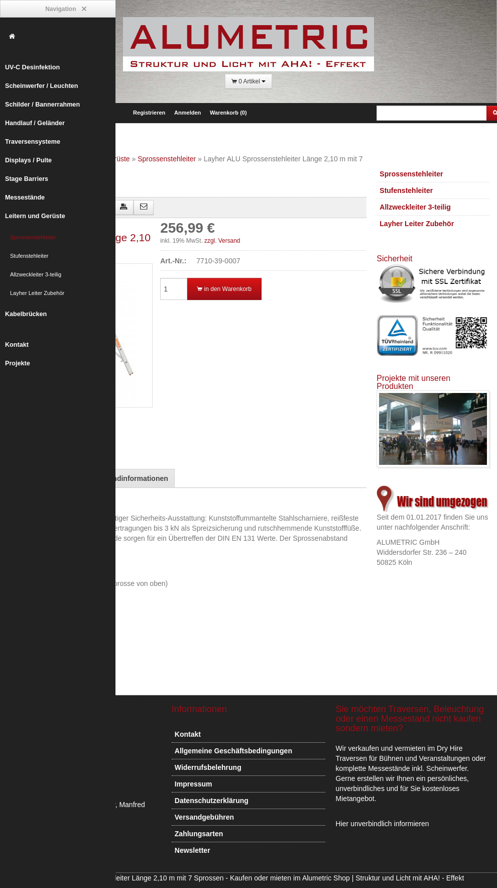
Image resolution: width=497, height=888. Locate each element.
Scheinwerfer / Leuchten (41, 85)
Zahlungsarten (199, 834)
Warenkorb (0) (228, 113)
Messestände (25, 197)
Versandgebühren (204, 817)
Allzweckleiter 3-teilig (35, 274)
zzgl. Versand (222, 240)
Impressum (193, 784)
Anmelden (187, 113)
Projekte (17, 363)
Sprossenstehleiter (33, 237)
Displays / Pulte (28, 160)
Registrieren (149, 113)
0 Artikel (248, 81)
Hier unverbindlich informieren (382, 824)
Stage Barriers (26, 178)
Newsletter (192, 850)
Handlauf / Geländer (35, 123)
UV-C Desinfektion (32, 67)
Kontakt (17, 344)
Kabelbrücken (26, 314)
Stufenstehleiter (29, 256)
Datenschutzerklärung (211, 801)
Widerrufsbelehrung (208, 767)
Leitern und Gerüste (35, 216)
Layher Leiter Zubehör (37, 293)
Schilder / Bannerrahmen (42, 104)
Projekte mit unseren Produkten (413, 382)
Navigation (65, 9)
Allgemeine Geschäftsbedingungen (233, 751)
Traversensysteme (32, 141)
